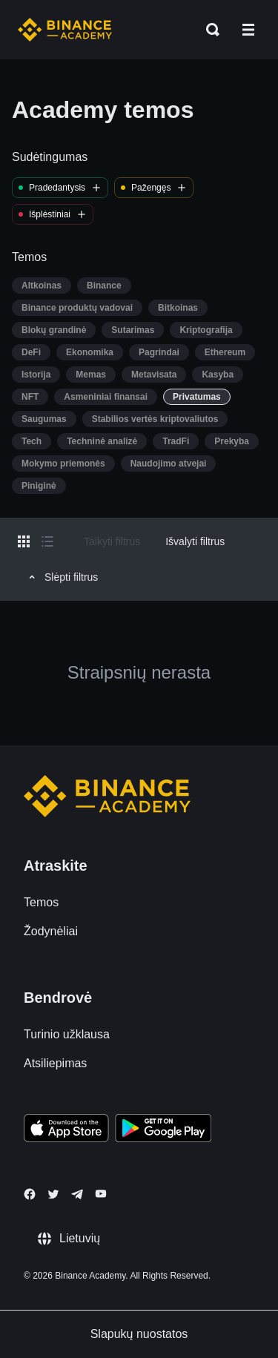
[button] (248, 30)
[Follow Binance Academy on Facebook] (30, 1194)
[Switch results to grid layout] (24, 541)
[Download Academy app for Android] (163, 1130)
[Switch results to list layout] (47, 541)
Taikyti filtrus (112, 541)
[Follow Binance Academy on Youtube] (101, 1194)
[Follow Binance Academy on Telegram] (77, 1194)
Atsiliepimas (55, 1063)
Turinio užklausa (67, 1034)
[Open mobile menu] (248, 29)
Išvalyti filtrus (195, 541)
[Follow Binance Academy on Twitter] (53, 1194)
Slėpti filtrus (61, 577)
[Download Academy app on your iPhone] (66, 1130)
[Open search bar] (208, 29)
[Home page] (65, 30)
